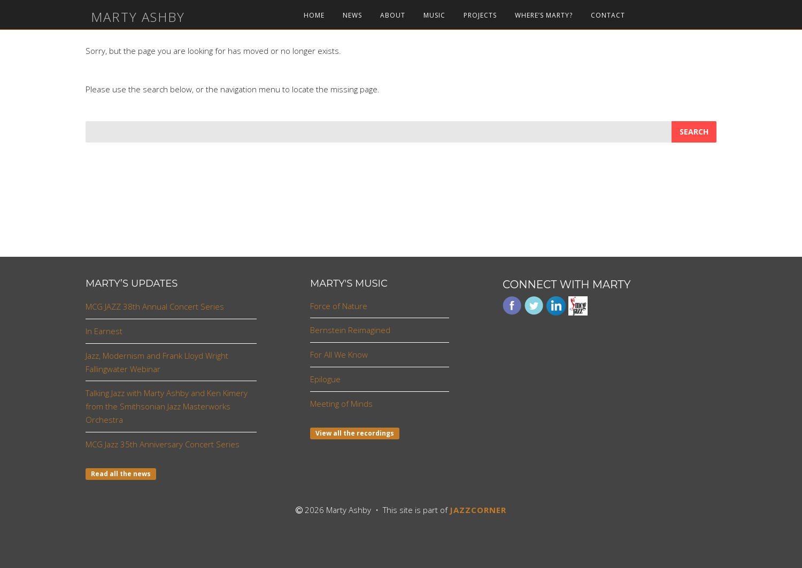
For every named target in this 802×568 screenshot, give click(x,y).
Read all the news (121, 473)
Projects (480, 15)
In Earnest (104, 331)
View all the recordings (354, 433)
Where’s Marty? (544, 15)
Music (434, 15)
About (392, 15)
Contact (608, 15)
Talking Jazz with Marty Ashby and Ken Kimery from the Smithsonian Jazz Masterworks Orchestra (167, 406)
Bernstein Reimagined (350, 330)
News (352, 15)
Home (314, 15)
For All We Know (339, 354)
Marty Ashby (138, 17)
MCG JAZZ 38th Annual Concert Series (155, 306)
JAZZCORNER (478, 509)
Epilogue (325, 379)
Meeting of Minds (341, 403)
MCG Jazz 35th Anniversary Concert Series (163, 444)
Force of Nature (338, 306)
